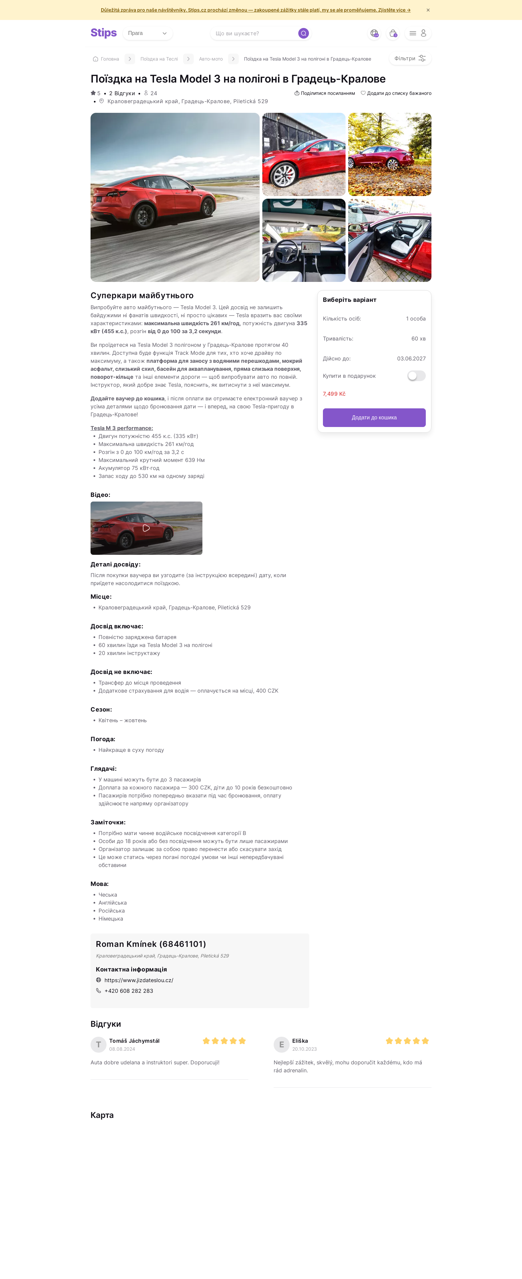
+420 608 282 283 (124, 990)
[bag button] (392, 33)
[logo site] (104, 33)
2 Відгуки (122, 93)
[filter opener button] (410, 58)
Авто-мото (211, 59)
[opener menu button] (418, 33)
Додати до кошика (374, 417)
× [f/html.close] (428, 10)
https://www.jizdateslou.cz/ (134, 980)
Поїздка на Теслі (159, 59)
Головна (106, 59)
